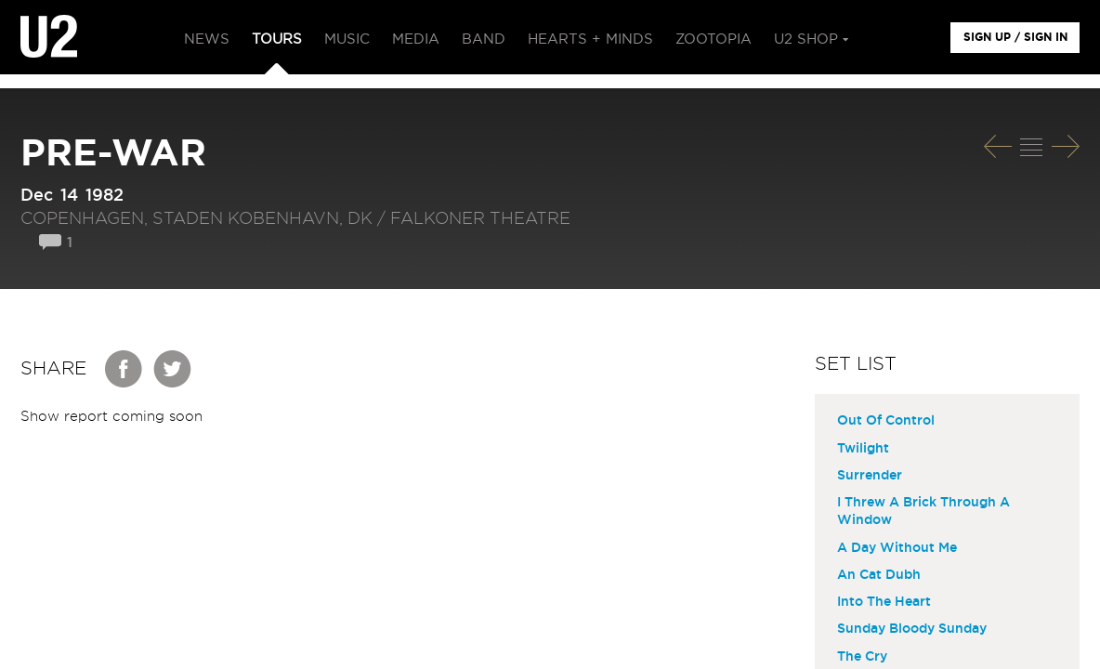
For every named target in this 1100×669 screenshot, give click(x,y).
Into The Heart (884, 602)
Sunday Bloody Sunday (912, 629)
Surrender (869, 475)
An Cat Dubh (879, 575)
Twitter (172, 368)
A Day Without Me (897, 548)
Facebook (124, 368)
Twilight (863, 448)
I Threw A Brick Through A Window (923, 511)
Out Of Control (886, 420)
